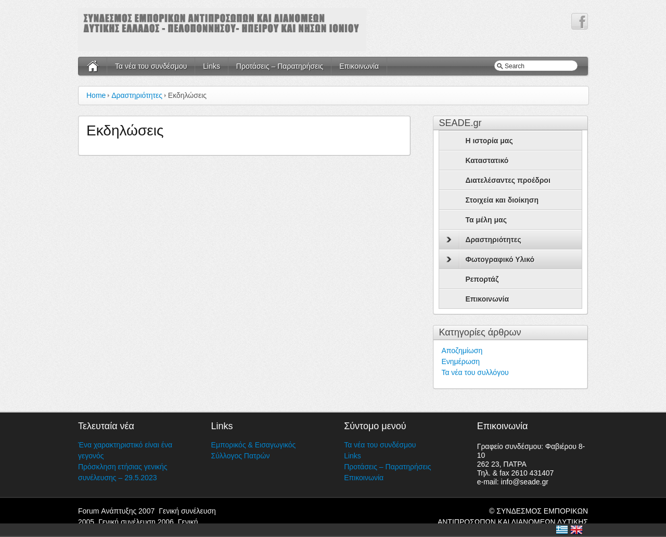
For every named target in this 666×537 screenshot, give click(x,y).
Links (211, 66)
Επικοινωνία (359, 66)
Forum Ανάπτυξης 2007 (116, 511)
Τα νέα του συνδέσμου (151, 66)
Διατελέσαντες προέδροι (507, 180)
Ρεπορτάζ (481, 279)
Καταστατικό (486, 160)
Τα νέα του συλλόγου (474, 372)
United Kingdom (576, 529)
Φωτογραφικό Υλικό (490, 259)
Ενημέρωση (460, 361)
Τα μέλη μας (486, 220)
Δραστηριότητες (136, 95)
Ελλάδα (562, 529)
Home (96, 95)
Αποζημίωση (461, 350)
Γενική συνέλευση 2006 (136, 522)
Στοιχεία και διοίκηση (502, 200)
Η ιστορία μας (489, 140)
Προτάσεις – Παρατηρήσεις (279, 66)
